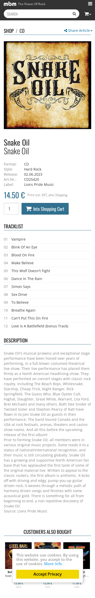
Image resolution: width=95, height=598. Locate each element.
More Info (53, 563)
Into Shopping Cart (45, 208)
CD (22, 30)
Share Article (78, 30)
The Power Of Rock (24, 4)
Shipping (61, 195)
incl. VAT (41, 195)
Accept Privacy (47, 574)
